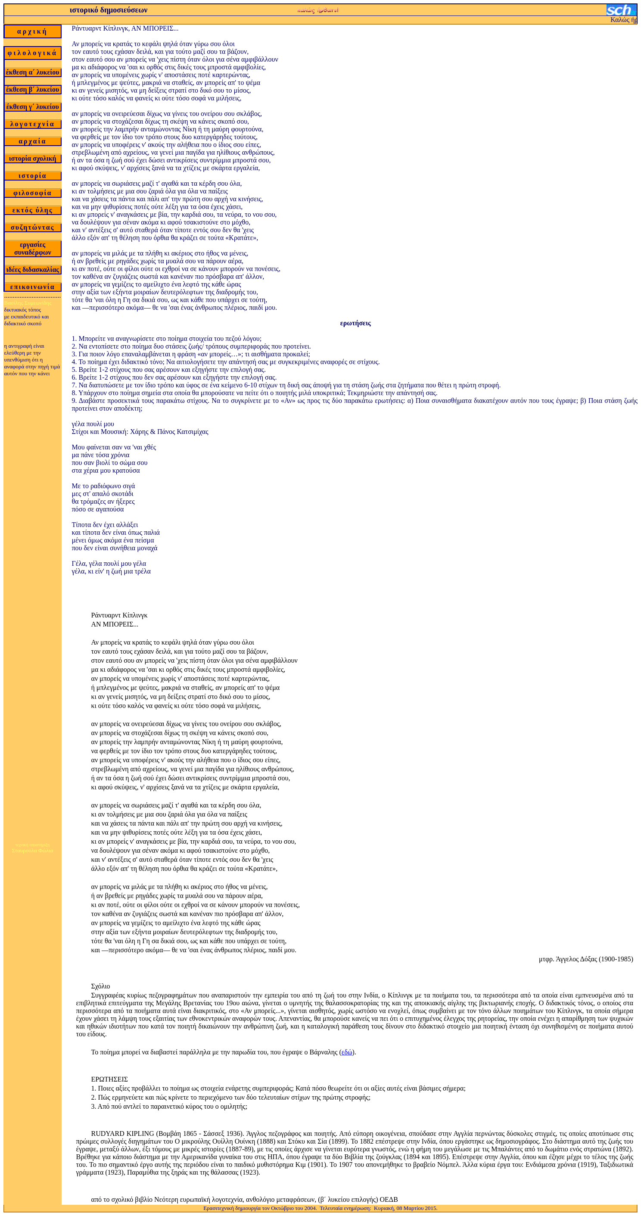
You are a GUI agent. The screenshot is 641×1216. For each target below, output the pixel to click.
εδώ (347, 1052)
